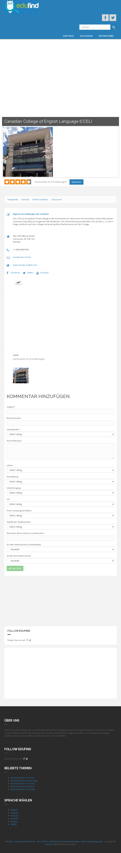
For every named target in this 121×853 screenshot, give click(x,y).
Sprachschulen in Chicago (23, 789)
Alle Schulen (86, 36)
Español (14, 812)
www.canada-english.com (25, 265)
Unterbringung (13, 488)
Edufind (48, 844)
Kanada (25, 199)
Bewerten (76, 181)
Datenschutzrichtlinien (24, 841)
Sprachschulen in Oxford (22, 777)
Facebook (15, 272)
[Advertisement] (60, 601)
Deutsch (14, 818)
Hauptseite (68, 36)
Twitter (30, 272)
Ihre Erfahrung (14, 440)
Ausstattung (12, 476)
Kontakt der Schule (22, 257)
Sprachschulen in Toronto (23, 783)
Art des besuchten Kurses (19, 555)
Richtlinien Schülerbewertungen (64, 841)
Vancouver (57, 199)
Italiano (14, 821)
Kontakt (9, 841)
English (14, 809)
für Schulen (42, 841)
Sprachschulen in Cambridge (24, 780)
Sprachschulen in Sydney (23, 786)
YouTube (44, 272)
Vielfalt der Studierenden (19, 522)
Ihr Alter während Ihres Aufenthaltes (24, 544)
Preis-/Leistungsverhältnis (19, 510)
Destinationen (106, 36)
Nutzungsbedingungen (92, 841)
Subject (11, 406)
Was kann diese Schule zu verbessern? (25, 533)
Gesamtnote (13, 429)
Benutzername (14, 418)
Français (15, 815)
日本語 (14, 824)
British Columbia (40, 199)
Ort (8, 499)
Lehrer (10, 465)
